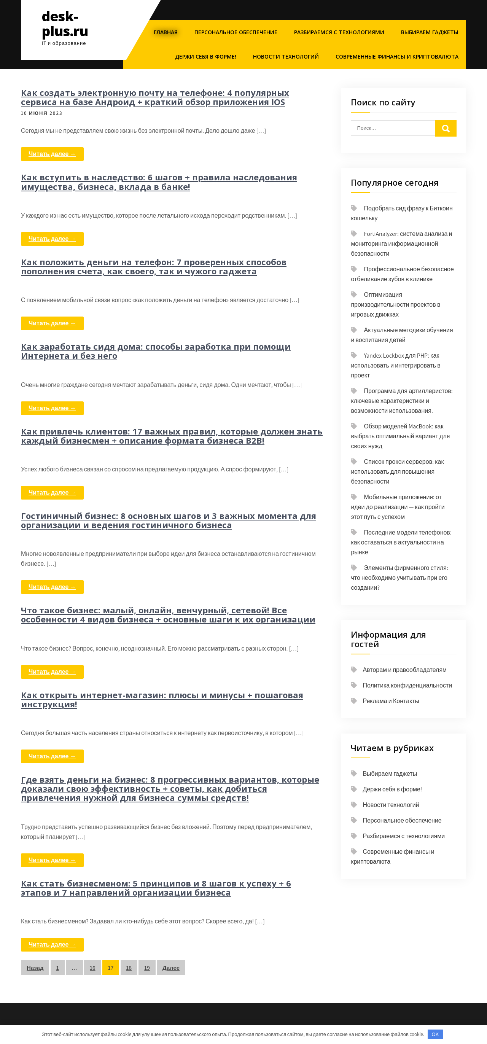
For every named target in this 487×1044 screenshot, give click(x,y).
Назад (35, 967)
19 (147, 967)
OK (435, 1034)
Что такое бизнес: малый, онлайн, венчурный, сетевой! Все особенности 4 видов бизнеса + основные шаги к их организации (168, 614)
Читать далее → (52, 154)
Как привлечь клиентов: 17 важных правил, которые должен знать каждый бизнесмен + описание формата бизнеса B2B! (172, 435)
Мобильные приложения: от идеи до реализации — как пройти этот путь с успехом (397, 507)
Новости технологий (286, 56)
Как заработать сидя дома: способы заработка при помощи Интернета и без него (156, 351)
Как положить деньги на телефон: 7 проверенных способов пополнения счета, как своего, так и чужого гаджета (153, 266)
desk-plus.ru (65, 23)
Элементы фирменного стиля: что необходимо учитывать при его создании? (399, 578)
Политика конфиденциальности (407, 685)
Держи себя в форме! (205, 56)
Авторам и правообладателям (405, 670)
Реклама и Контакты (391, 701)
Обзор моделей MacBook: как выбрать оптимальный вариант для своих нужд (400, 436)
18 (129, 967)
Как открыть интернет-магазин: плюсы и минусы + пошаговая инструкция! (162, 699)
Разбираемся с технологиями (339, 32)
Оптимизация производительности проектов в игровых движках (395, 304)
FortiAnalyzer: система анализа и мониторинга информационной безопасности (401, 244)
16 (92, 967)
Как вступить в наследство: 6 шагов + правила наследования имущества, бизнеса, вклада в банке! (159, 181)
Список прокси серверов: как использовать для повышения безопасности (397, 471)
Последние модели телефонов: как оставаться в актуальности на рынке (401, 542)
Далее (171, 967)
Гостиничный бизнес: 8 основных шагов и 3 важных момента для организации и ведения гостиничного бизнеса (168, 520)
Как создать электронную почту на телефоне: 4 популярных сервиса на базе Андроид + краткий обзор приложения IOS (155, 97)
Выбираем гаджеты (429, 32)
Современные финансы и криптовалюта (397, 56)
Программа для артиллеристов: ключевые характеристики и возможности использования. (401, 401)
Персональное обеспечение (235, 32)
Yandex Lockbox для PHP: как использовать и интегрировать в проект (395, 365)
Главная (166, 32)
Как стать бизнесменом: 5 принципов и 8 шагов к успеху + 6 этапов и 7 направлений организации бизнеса (156, 887)
